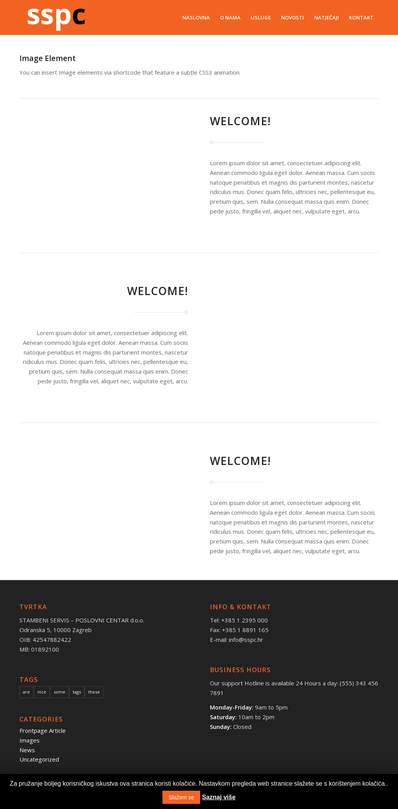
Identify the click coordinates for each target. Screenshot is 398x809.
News (27, 750)
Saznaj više (219, 797)
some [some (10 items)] (59, 692)
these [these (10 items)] (94, 692)
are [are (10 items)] (26, 692)
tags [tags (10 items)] (77, 692)
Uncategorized (39, 759)
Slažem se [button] (181, 797)
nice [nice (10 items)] (41, 692)
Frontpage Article (42, 730)
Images (29, 740)
